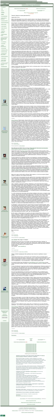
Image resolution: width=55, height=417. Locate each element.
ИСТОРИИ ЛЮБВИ (3, 48)
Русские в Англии (16, 235)
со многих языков (4, 315)
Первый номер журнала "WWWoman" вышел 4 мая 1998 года (31, 402)
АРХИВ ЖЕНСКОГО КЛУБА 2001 (31, 348)
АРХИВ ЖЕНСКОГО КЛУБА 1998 (31, 351)
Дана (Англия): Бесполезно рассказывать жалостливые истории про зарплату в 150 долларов (29, 148)
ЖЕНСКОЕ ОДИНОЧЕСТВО (4, 22)
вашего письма (24, 150)
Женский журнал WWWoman (23, 408)
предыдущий (22, 10)
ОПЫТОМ (4, 265)
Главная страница (15, 410)
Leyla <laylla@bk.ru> (22, 246)
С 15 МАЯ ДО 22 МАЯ (4, 237)
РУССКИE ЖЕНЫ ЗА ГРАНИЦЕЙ (31, 404)
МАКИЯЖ (2, 14)
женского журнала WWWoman (36, 398)
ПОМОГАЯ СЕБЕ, (4, 104)
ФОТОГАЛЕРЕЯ (3, 43)
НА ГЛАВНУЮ (4, 320)
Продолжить (13, 335)
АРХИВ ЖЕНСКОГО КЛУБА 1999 (31, 350)
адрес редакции (22, 145)
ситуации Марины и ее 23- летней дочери (36, 262)
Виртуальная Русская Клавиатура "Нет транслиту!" (24, 395)
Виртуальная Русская (4, 310)
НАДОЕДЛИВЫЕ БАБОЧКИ (4, 211)
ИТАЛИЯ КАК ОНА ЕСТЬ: (4, 131)
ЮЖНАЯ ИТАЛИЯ (4, 132)
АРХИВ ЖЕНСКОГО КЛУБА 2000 (31, 349)
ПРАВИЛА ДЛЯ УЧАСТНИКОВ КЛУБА (41, 8)
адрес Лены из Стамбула (23, 251)
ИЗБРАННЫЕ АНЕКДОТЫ (4, 56)
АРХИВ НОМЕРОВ (3, 58)
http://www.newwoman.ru (36, 5)
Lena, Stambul (14, 239)
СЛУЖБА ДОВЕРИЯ (3, 26)
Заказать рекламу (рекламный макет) (27, 412)
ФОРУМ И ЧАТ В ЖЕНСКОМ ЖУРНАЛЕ (31, 400)
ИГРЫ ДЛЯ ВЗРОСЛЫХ (4, 16)
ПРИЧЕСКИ (2, 12)
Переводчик (5, 314)
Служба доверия (16, 331)
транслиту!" (4, 312)
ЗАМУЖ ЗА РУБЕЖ (3, 24)
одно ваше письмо (22, 69)
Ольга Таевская (14, 120)
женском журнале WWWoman (27, 5)
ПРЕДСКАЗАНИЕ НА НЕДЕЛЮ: (5, 236)
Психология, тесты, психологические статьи (4, 39)
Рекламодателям (4, 66)
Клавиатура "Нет (4, 311)
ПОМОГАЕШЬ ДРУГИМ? (5, 105)
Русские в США (16, 234)
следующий (39, 10)
